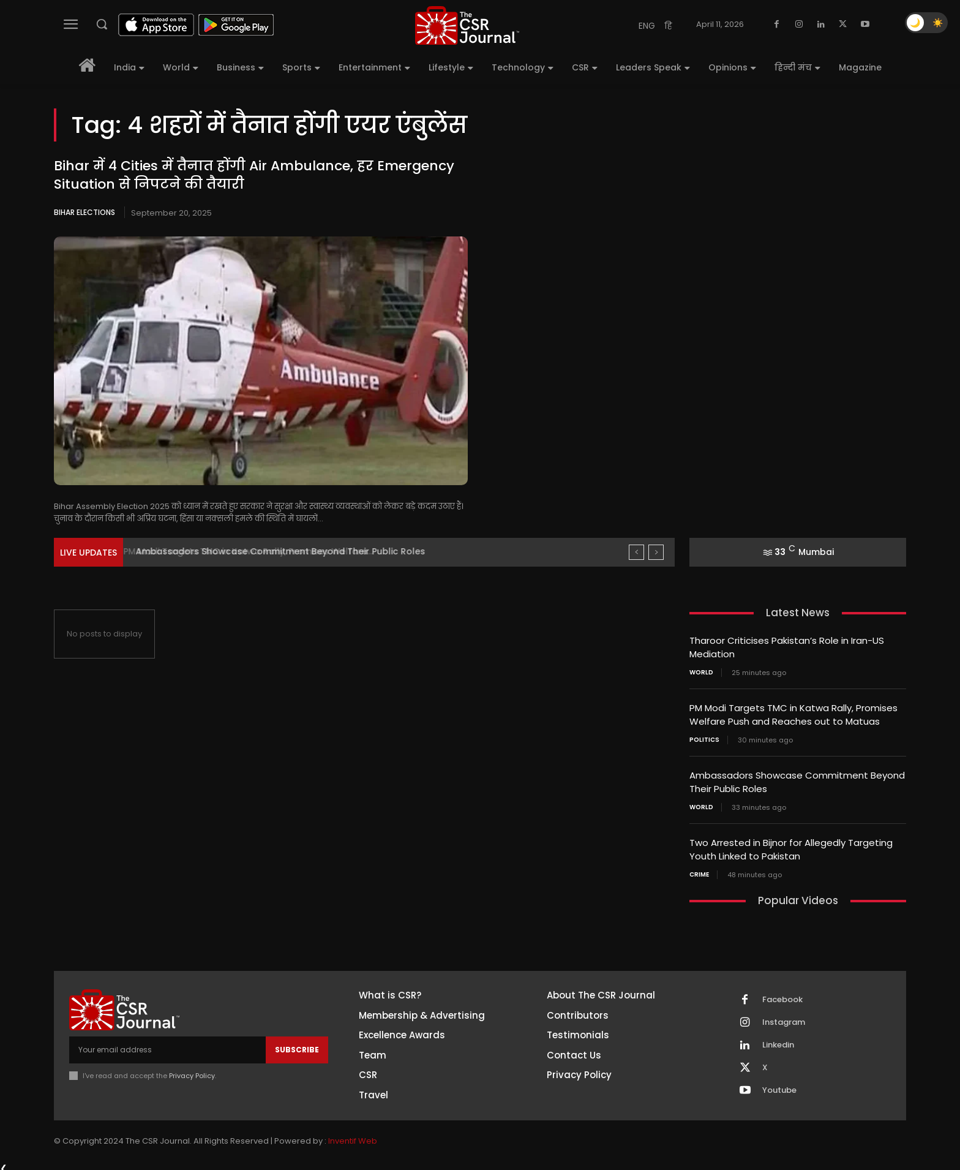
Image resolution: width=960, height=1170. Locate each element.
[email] (167, 1045)
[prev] (636, 552)
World (701, 671)
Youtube (779, 1086)
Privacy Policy (192, 1071)
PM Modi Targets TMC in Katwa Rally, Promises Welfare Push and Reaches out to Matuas (793, 713)
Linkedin (778, 1040)
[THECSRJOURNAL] (467, 25)
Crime (699, 870)
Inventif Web (352, 1136)
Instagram (783, 1018)
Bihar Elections (84, 212)
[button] (101, 24)
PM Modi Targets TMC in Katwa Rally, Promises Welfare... (256, 551)
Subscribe (297, 1045)
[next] (656, 552)
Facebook (782, 995)
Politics (704, 737)
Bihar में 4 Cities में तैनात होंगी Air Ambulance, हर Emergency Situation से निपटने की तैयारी (254, 175)
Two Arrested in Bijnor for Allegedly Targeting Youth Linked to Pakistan (791, 845)
